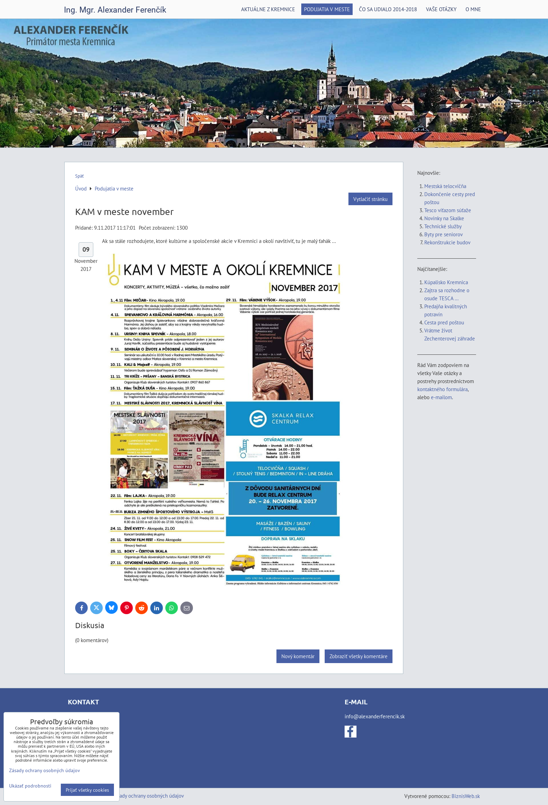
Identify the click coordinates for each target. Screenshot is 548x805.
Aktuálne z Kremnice (268, 9)
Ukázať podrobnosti (30, 786)
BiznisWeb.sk (466, 795)
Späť (79, 176)
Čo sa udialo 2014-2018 (388, 9)
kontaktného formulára (442, 389)
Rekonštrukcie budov (447, 242)
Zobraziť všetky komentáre (359, 656)
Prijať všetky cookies (87, 789)
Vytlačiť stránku (370, 198)
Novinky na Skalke (444, 218)
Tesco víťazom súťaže (447, 210)
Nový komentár (298, 656)
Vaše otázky (441, 9)
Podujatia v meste (327, 9)
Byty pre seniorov (443, 234)
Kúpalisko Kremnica (446, 282)
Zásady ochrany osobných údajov (148, 795)
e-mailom (441, 397)
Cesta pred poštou (444, 322)
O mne (473, 9)
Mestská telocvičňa (445, 185)
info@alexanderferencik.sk (375, 716)
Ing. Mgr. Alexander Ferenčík (115, 10)
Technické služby (443, 226)
